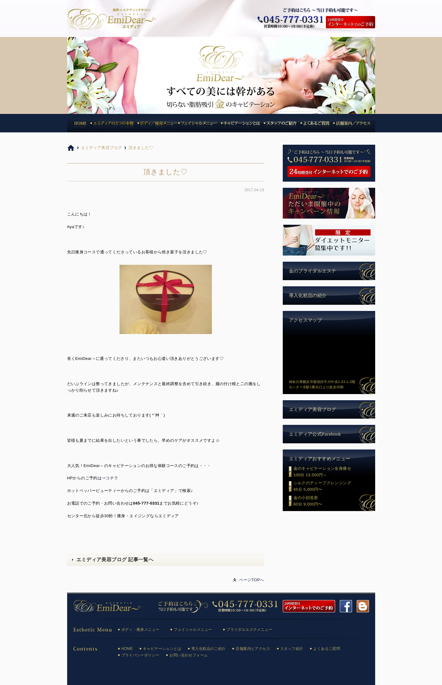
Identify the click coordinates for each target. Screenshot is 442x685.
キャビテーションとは (162, 649)
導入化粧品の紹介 (308, 295)
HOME (127, 649)
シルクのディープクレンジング (334, 487)
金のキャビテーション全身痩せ (334, 472)
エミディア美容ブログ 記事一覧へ (115, 559)
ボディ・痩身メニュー (140, 629)
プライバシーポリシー (140, 655)
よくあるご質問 (326, 649)
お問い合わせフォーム (188, 655)
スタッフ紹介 (291, 649)
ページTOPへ (251, 580)
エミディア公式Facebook (315, 434)
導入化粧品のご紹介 (208, 649)
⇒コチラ (110, 478)
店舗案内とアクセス (253, 649)
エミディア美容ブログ (312, 409)
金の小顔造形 (334, 501)
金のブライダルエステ (312, 270)
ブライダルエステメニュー (249, 629)
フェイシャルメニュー (193, 629)
